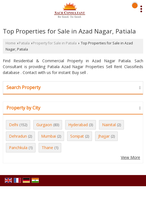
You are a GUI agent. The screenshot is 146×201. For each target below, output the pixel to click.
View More (130, 157)
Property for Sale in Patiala (55, 43)
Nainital (109, 124)
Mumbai (48, 136)
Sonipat (77, 136)
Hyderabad (78, 124)
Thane (47, 147)
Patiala (24, 43)
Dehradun (18, 136)
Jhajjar (104, 136)
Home (11, 43)
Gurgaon (44, 124)
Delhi (13, 124)
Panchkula (18, 147)
